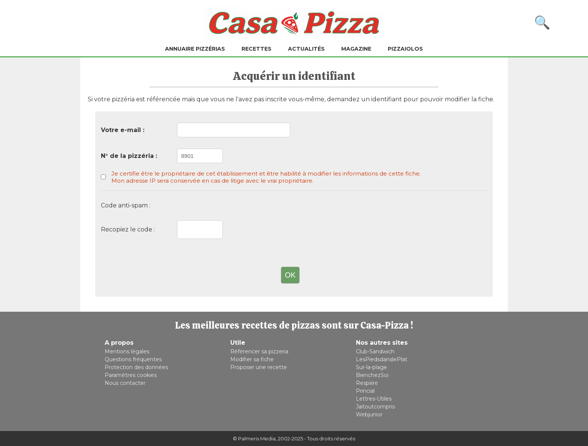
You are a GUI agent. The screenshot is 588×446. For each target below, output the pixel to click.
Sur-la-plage (371, 367)
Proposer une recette (258, 367)
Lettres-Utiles (374, 398)
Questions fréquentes (133, 359)
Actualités (306, 48)
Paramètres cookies (131, 375)
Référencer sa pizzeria (259, 351)
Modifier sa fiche (252, 359)
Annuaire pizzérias (195, 48)
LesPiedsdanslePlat (381, 359)
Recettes (257, 48)
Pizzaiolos (405, 48)
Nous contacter (125, 383)
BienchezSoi (372, 375)
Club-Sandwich (375, 351)
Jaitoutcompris (375, 406)
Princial (365, 390)
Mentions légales (127, 351)
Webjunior (369, 414)
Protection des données (136, 367)
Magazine (356, 48)
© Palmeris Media (254, 438)
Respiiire (367, 383)
